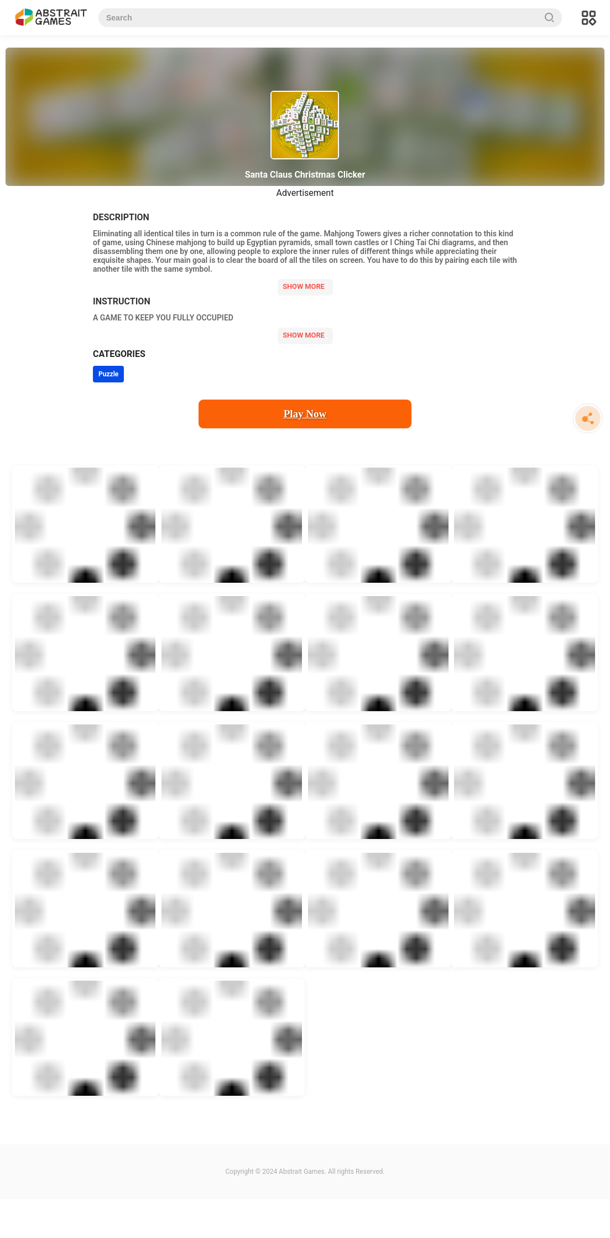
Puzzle (108, 374)
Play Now (305, 413)
